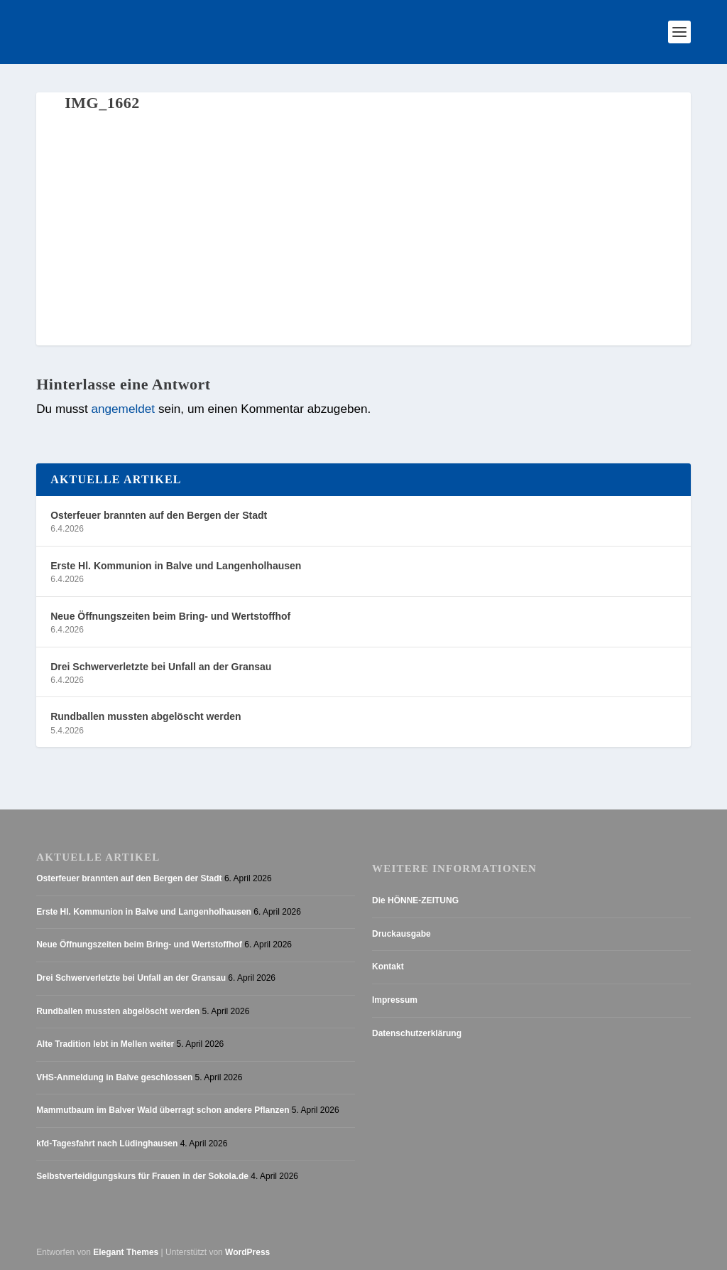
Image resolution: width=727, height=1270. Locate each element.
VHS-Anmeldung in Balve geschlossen (114, 1077)
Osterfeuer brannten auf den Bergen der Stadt (158, 515)
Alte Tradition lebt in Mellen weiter (105, 1044)
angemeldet (123, 409)
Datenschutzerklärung (416, 1033)
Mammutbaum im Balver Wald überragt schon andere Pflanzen (162, 1110)
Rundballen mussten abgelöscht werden (145, 716)
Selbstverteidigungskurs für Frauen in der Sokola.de (142, 1176)
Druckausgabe (401, 934)
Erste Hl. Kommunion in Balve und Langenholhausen (175, 565)
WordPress (247, 1252)
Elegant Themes (125, 1252)
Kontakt (388, 967)
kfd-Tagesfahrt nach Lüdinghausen (106, 1143)
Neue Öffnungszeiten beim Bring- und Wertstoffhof (170, 616)
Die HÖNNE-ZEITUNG (415, 900)
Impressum (394, 1000)
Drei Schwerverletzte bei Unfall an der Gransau (160, 666)
